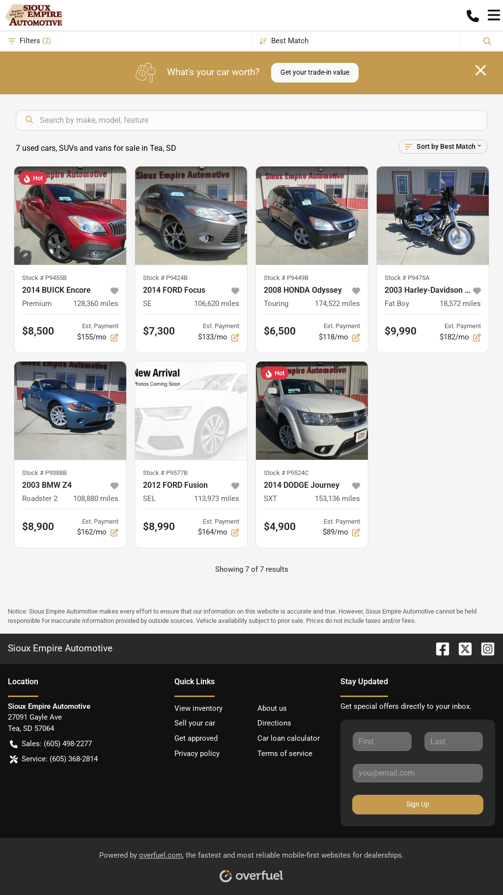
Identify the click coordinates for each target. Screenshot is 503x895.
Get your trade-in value (314, 72)
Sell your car (194, 723)
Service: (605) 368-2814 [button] (54, 759)
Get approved (196, 738)
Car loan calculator (288, 738)
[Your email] (417, 773)
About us (272, 708)
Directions (274, 723)
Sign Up (417, 804)
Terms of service (284, 753)
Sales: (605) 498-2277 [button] (51, 744)
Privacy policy (197, 753)
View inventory (198, 708)
